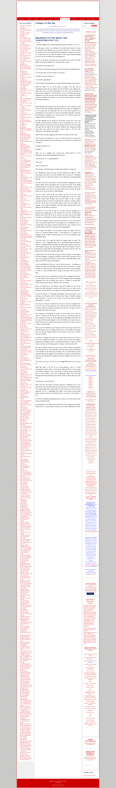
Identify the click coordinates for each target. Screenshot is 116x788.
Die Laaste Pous (90, 712)
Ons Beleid (28, 19)
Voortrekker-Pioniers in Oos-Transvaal (90, 724)
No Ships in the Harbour (90, 676)
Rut (90, 716)
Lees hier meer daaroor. (90, 189)
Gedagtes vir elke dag (61, 26)
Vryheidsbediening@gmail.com (92, 343)
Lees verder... (90, 593)
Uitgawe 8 (90, 387)
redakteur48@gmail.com (90, 366)
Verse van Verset (90, 671)
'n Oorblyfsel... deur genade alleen (90, 665)
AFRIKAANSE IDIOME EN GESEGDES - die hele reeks (90, 758)
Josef (90, 714)
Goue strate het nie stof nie (90, 708)
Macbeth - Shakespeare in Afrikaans (90, 703)
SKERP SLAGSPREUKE (91, 743)
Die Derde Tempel (90, 701)
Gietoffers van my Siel (91, 574)
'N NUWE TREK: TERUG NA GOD (91, 498)
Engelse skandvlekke (90, 722)
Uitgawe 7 (90, 386)
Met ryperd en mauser (90, 706)
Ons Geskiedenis (65, 19)
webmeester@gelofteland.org (91, 293)
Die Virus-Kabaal (91, 19)
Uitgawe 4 (90, 381)
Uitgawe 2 (90, 378)
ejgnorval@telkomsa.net (91, 42)
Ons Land (36, 19)
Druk (37, 42)
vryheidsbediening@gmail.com (92, 531)
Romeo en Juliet (90, 687)
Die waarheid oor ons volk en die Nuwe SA (90, 658)
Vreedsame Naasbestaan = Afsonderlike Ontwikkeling (90, 673)
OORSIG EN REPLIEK (90, 371)
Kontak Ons (81, 19)
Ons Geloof (49, 19)
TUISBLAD (21, 19)
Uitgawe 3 (90, 380)
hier (96, 65)
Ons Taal (57, 19)
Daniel (90, 681)
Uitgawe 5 (90, 383)
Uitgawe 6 (90, 384)
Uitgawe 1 (90, 377)
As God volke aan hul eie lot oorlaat (90, 654)
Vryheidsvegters (88, 204)
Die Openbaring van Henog (90, 699)
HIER (94, 110)
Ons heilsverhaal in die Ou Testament (90, 678)
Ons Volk (43, 19)
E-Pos (39, 42)
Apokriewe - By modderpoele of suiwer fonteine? (90, 692)
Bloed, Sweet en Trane (90, 277)
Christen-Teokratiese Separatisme (90, 668)
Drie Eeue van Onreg (90, 718)
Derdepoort (90, 710)
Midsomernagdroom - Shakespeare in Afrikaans (90, 696)
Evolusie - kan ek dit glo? (90, 683)
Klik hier (85, 628)
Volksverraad (87, 660)
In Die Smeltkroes (89, 247)
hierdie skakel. (92, 62)
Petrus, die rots (90, 685)
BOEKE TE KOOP (91, 583)
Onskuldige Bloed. (90, 224)
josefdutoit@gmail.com (90, 493)
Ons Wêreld (74, 19)
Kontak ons (54, 785)
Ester (90, 689)
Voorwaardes (61, 785)
